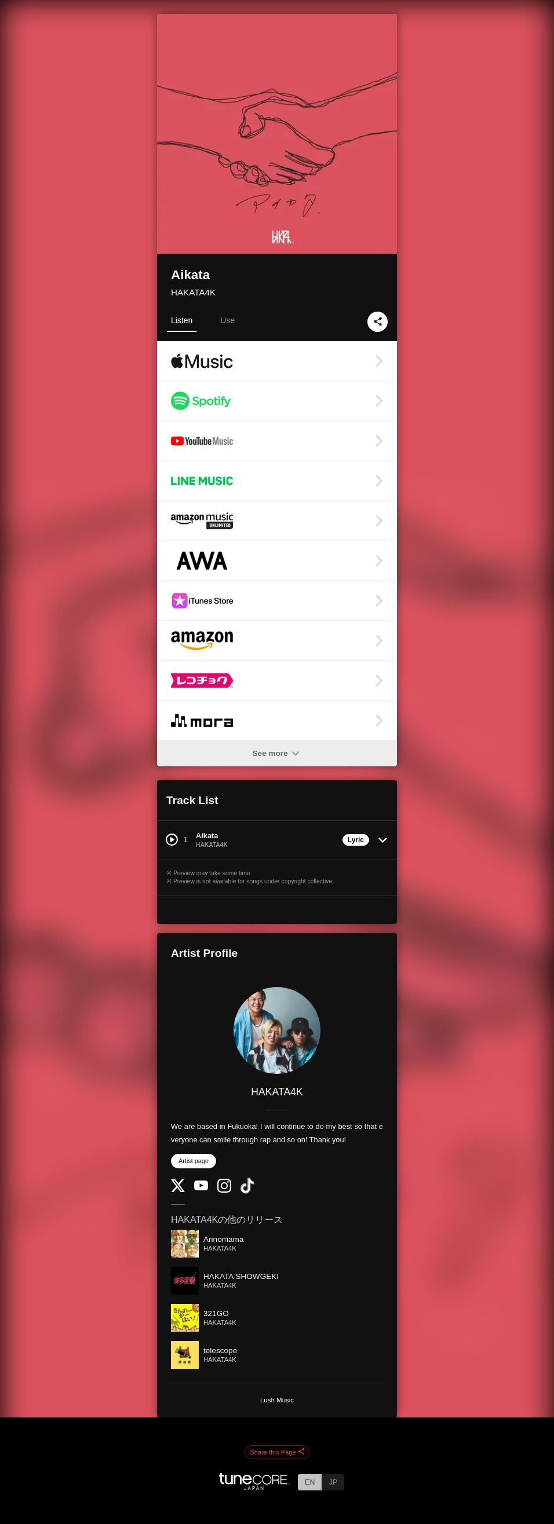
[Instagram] (224, 1190)
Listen (181, 320)
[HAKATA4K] (277, 1030)
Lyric (356, 840)
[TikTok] (247, 1191)
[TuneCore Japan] (254, 1487)
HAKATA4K (193, 292)
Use (227, 320)
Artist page (193, 1160)
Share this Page (277, 1452)
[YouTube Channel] (201, 1187)
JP (333, 1482)
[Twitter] (178, 1189)
